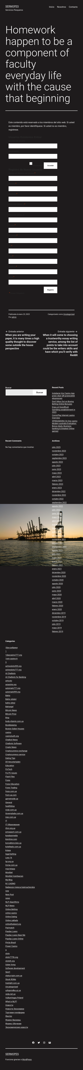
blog (7, 717)
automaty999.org (12, 692)
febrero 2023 (57, 484)
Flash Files (10, 776)
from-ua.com (11, 795)
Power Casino (11, 946)
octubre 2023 (57, 454)
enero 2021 (57, 569)
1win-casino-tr (11, 658)
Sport (7, 972)
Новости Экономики (14, 1009)
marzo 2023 (57, 480)
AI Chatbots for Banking (15, 677)
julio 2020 (56, 587)
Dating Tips (10, 758)
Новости (9, 1005)
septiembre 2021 (59, 547)
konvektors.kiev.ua (13, 843)
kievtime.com (11, 839)
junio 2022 (56, 513)
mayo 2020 (57, 594)
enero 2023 (57, 488)
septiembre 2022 (59, 502)
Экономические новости (16, 1027)
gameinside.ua (11, 799)
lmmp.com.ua (11, 865)
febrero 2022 (57, 528)
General (8, 802)
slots (7, 953)
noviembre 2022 (59, 495)
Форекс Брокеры (13, 1020)
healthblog (9, 806)
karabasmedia (11, 835)
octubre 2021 (57, 543)
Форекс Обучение (13, 1023)
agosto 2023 (57, 462)
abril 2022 (56, 521)
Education (9, 765)
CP (10, 246)
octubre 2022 (57, 499)
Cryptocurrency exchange (16, 751)
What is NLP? (11, 1001)
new (7, 891)
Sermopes (12, 6)
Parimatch (9, 928)
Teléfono (13, 266)
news (7, 898)
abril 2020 (56, 598)
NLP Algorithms (12, 902)
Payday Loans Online (14, 939)
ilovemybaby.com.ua (14, 813)
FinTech (8, 769)
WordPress (27, 1059)
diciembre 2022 (58, 491)
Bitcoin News (11, 710)
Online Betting (11, 909)
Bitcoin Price (10, 714)
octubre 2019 (57, 620)
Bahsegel (9, 706)
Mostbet (9, 872)
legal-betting (10, 854)
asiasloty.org (10, 684)
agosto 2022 (57, 506)
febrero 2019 (57, 631)
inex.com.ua (10, 817)
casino (8, 732)
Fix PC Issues (11, 773)
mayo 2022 (57, 517)
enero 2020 (57, 609)
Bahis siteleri (11, 699)
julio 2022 (56, 510)
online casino (11, 913)
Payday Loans (11, 931)
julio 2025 (56, 447)
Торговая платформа (15, 1012)
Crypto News (10, 747)
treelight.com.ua (12, 983)
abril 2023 (56, 476)
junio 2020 (56, 591)
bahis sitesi (10, 703)
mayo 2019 (57, 628)
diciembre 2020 (58, 572)
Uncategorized (68, 314)
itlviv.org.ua (10, 828)
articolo (8, 681)
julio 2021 (56, 554)
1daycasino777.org (13, 655)
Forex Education (12, 784)
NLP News (9, 905)
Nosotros (61, 7)
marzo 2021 (57, 561)
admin (14, 317)
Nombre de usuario (17, 141)
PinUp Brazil (10, 942)
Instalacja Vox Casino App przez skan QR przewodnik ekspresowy (63, 395)
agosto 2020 (57, 583)
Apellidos (13, 194)
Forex (7, 780)
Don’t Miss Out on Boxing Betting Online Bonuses (63, 402)
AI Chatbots (10, 673)
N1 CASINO (10, 883)
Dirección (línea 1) (17, 204)
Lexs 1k (8, 858)
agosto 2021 (57, 550)
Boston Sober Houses (14, 729)
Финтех (8, 1016)
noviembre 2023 (59, 451)
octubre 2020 (57, 580)
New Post (9, 894)
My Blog (8, 880)
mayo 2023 (57, 473)
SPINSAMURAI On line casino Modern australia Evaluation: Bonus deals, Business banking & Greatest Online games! (64, 426)
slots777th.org (11, 957)
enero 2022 (57, 532)
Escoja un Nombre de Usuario (22, 173)
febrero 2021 (57, 565)
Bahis (7, 695)
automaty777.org (12, 688)
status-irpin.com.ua (13, 975)
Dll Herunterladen (12, 762)
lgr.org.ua (9, 861)
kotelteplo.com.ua (13, 847)
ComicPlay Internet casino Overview (63, 416)
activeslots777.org (13, 670)
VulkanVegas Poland (14, 998)
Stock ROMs (10, 979)
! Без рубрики (11, 647)
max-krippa (10, 869)
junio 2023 (56, 469)
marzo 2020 (57, 602)
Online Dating (11, 916)
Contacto (73, 7)
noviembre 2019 (59, 617)
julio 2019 (56, 624)
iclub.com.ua (11, 810)
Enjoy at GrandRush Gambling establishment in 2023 (63, 409)
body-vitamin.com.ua (14, 721)
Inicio (51, 7)
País (11, 256)
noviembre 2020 (59, 576)
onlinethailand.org (13, 924)
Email (11, 277)
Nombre (12, 183)
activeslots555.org (13, 666)
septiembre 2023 (59, 458)
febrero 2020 (57, 606)
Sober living (10, 964)
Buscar (8, 388)
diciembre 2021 (58, 535)
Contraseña (14, 151)
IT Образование (12, 824)
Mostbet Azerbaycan (14, 876)
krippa (8, 850)
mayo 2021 (57, 558)
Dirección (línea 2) (16, 215)
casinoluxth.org (12, 736)
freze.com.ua (11, 791)
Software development (15, 968)
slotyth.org (10, 961)
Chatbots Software (13, 743)
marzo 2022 (57, 524)
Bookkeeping (11, 725)
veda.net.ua (10, 994)
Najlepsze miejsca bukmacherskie (20, 887)
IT (6, 821)
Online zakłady (11, 920)
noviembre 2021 (59, 539)
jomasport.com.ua (13, 832)
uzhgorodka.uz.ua (13, 990)
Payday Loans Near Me (15, 935)
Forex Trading (11, 788)
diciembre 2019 (58, 613)
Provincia (13, 235)
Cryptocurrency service (15, 754)
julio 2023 (56, 465)
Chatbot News (11, 740)
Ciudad (12, 225)
